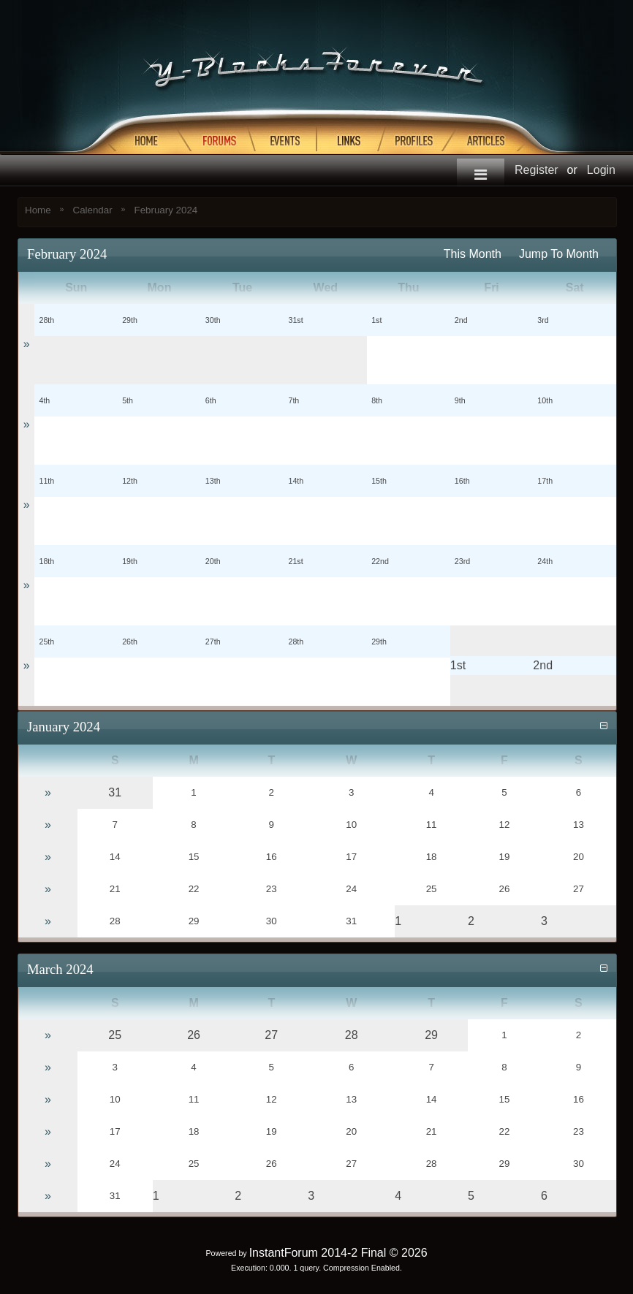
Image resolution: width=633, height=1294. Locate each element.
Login (601, 170)
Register (536, 170)
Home (38, 210)
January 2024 (63, 726)
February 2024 (166, 210)
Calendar (93, 210)
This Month (472, 254)
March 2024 (60, 969)
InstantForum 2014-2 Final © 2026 (338, 1253)
